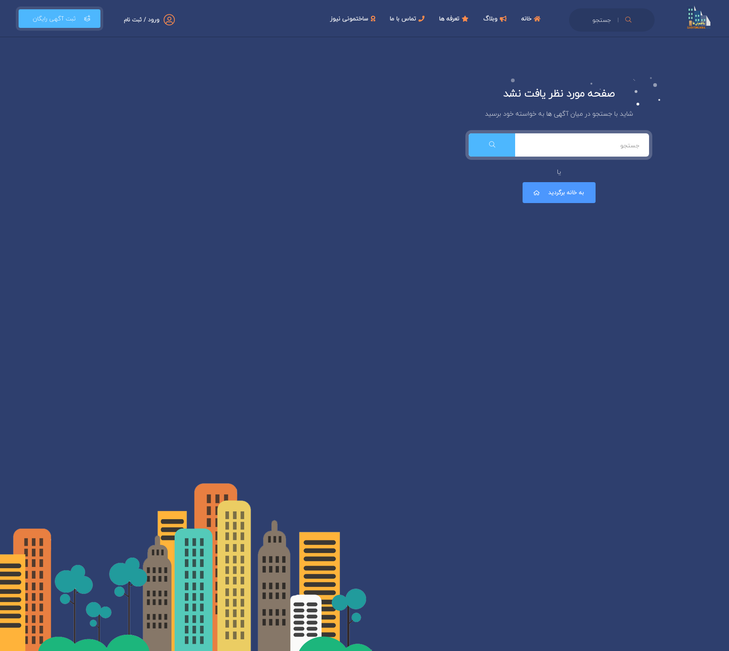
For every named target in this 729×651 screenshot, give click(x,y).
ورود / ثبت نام (141, 20)
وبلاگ (496, 18)
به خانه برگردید (558, 192)
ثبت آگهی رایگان (59, 18)
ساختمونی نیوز (354, 18)
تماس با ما (408, 18)
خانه (532, 18)
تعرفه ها (455, 18)
